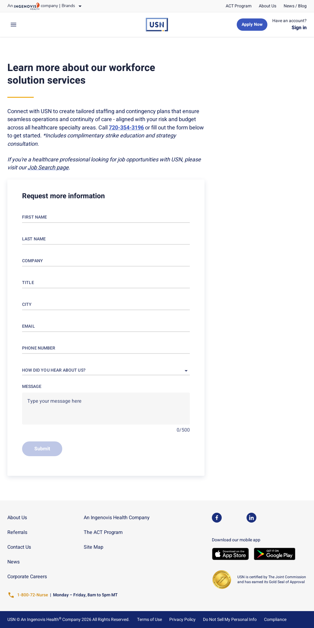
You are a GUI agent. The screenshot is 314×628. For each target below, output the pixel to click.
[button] (106, 371)
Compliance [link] (275, 619)
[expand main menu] (13, 24)
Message (31, 386)
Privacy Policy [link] (182, 619)
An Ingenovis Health (40, 619)
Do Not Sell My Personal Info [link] (230, 619)
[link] (238, 6)
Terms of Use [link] (149, 619)
